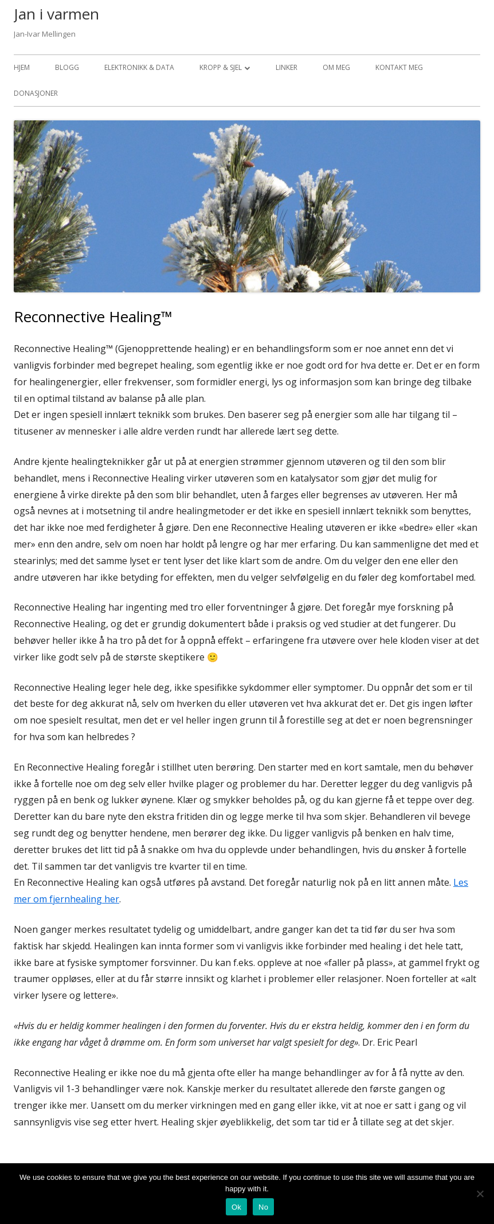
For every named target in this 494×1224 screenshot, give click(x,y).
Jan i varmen (56, 13)
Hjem (22, 67)
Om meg (336, 67)
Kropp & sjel (220, 67)
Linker (286, 67)
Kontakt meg (399, 67)
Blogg (67, 67)
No (263, 1207)
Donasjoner (36, 93)
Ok (236, 1207)
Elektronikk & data (139, 67)
